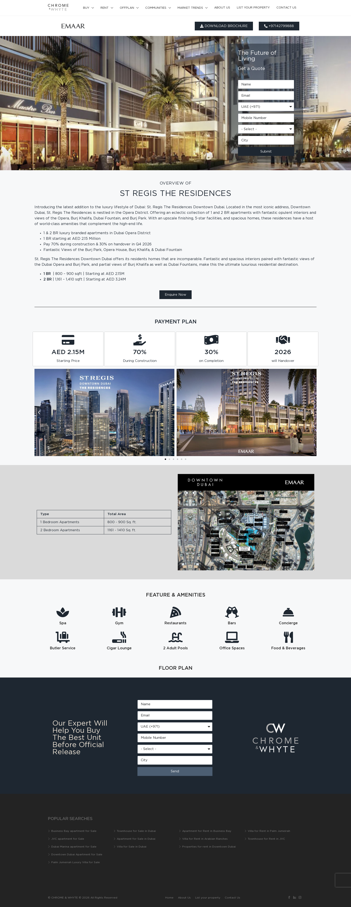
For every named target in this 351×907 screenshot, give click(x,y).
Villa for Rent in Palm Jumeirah (269, 831)
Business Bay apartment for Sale (73, 831)
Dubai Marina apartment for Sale (73, 846)
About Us (222, 7)
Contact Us (286, 7)
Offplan (127, 8)
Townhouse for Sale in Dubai (136, 831)
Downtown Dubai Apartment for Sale (76, 854)
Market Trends (190, 8)
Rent (105, 8)
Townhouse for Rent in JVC (266, 839)
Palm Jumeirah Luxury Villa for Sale (75, 862)
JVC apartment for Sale (67, 839)
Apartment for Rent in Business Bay (206, 831)
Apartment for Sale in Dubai (136, 839)
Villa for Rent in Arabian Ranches (205, 839)
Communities (155, 8)
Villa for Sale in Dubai (131, 846)
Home (169, 897)
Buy (86, 8)
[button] (39, 412)
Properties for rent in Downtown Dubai (209, 846)
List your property (253, 7)
